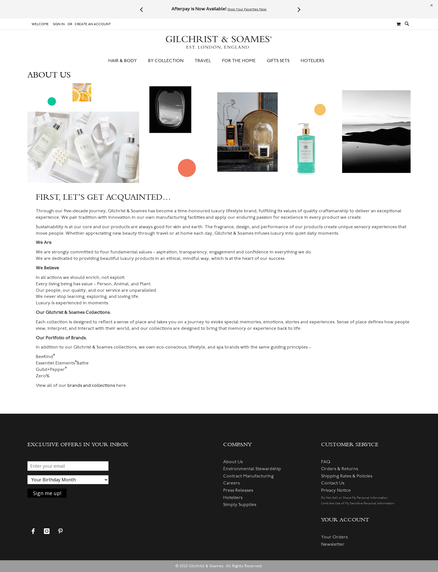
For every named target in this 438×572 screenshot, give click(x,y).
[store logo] (219, 43)
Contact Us (332, 483)
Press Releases (238, 490)
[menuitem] (125, 60)
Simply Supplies (239, 504)
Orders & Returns (339, 469)
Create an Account (93, 24)
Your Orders (334, 537)
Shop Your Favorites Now (247, 9)
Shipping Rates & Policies (346, 476)
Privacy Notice (336, 490)
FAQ (325, 462)
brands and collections (91, 385)
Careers (231, 483)
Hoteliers (232, 497)
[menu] (219, 60)
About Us (233, 462)
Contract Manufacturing (248, 476)
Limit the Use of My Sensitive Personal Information (357, 503)
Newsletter (332, 544)
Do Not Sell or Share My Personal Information (354, 498)
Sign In (59, 24)
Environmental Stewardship (252, 469)
